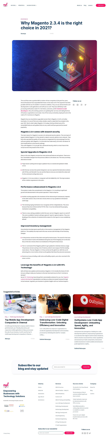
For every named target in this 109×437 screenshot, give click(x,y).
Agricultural (41, 397)
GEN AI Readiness (60, 394)
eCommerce (41, 400)
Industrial (40, 390)
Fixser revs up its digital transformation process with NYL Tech (80, 417)
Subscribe (86, 367)
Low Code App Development (63, 403)
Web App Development (61, 413)
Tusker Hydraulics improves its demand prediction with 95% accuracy (80, 401)
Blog (85, 5)
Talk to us (101, 5)
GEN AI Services (59, 387)
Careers (90, 5)
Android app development (62, 409)
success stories (31, 5)
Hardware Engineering (61, 419)
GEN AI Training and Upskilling (63, 400)
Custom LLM (59, 397)
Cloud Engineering (60, 416)
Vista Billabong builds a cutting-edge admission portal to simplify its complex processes (80, 409)
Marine (39, 387)
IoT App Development (61, 422)
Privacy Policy (7, 433)
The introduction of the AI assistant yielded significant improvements (80, 394)
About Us (79, 5)
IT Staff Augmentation (61, 425)
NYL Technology (28, 277)
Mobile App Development (62, 406)
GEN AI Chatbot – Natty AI (62, 390)
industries (21, 5)
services (13, 5)
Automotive (41, 394)
